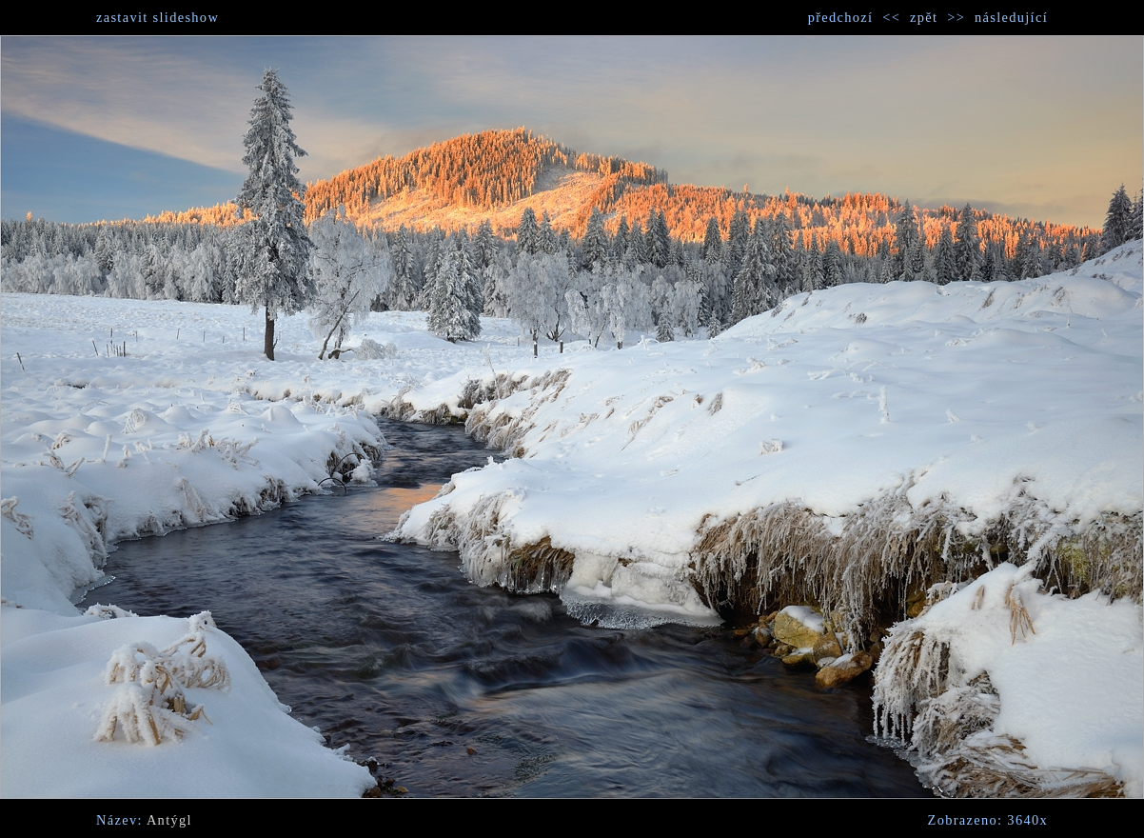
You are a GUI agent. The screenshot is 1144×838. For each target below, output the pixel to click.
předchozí (841, 17)
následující (1011, 17)
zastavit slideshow (157, 17)
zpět (923, 17)
